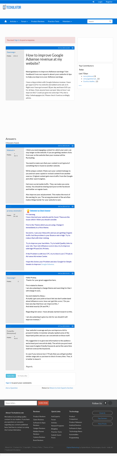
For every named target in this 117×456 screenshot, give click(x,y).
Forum (53, 419)
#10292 (8, 326)
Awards (102, 413)
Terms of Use (48, 447)
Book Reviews (38, 440)
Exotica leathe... (89, 81)
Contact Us (18, 447)
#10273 (8, 273)
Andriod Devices (75, 425)
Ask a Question (12, 388)
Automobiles (73, 434)
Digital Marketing (73, 447)
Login (100, 2)
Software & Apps (75, 428)
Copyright (27, 447)
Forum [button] (24, 21)
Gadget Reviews (39, 428)
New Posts (102, 424)
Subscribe (43, 403)
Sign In (17, 40)
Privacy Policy (37, 447)
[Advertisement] (56, 30)
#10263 (8, 146)
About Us (8, 447)
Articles (54, 423)
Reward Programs (57, 426)
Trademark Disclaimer (13, 450)
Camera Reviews (39, 437)
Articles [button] (14, 21)
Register (109, 2)
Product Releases (75, 422)
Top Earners (102, 418)
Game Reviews (38, 419)
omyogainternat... (90, 79)
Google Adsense (47, 264)
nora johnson (88, 76)
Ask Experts (55, 416)
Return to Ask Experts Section (61, 388)
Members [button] (67, 21)
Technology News (75, 431)
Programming (74, 438)
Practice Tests (53, 21)
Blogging (54, 429)
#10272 (8, 206)
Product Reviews (37, 21)
